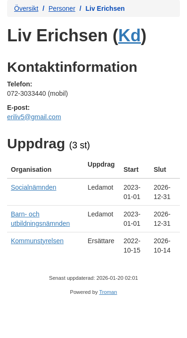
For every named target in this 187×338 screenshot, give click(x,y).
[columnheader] (45, 167)
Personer (62, 8)
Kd (129, 35)
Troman (108, 292)
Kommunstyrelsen (37, 241)
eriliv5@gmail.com (34, 117)
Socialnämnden (34, 187)
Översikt (26, 8)
